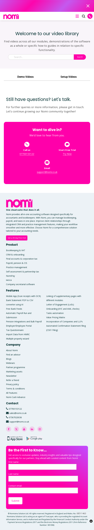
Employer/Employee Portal (19, 325)
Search (80, 57)
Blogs (8, 358)
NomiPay (10, 275)
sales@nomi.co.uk (18, 413)
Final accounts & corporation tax (21, 258)
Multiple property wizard (17, 338)
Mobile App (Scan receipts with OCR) (23, 296)
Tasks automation (55, 313)
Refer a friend (12, 380)
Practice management (16, 267)
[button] (77, 16)
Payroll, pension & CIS (16, 263)
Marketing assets (14, 371)
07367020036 (15, 417)
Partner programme (15, 367)
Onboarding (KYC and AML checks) (62, 308)
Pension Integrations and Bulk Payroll (24, 321)
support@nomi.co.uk (47, 171)
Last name (43, 477)
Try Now (67, 153)
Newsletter (11, 375)
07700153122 (27, 153)
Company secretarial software (20, 284)
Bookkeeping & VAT (15, 250)
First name (42, 465)
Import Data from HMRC (18, 334)
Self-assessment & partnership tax (22, 271)
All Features (11, 392)
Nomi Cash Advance (15, 397)
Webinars (10, 363)
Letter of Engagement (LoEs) (60, 304)
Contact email (43, 488)
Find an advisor (13, 354)
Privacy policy (12, 384)
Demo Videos (25, 76)
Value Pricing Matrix (55, 317)
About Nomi (12, 350)
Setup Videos (69, 76)
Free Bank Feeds (14, 308)
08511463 (81, 513)
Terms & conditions (15, 388)
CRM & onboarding (15, 254)
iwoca (9, 280)
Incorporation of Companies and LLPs (64, 321)
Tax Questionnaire (15, 330)
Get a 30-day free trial (17, 238)
